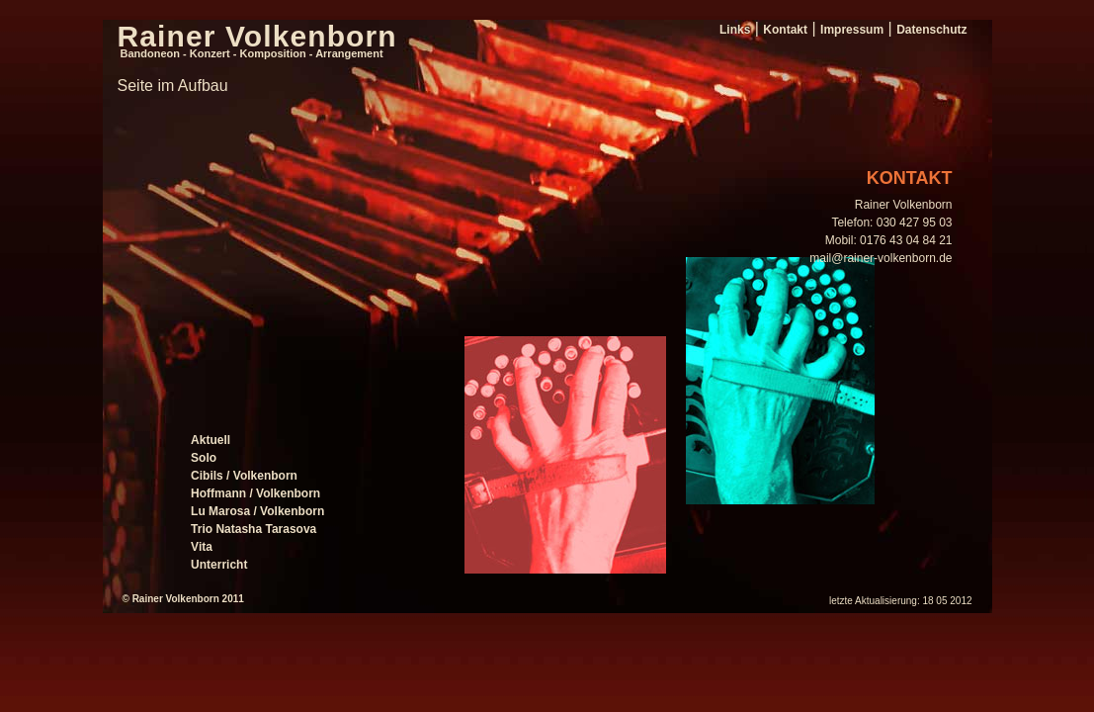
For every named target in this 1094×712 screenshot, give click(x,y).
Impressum (852, 30)
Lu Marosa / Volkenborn (257, 511)
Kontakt (785, 30)
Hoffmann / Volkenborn (255, 493)
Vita (201, 547)
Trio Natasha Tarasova (253, 529)
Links (734, 30)
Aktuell (210, 440)
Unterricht (219, 565)
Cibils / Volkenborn (244, 476)
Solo (203, 458)
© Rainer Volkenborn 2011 (183, 598)
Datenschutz (931, 30)
